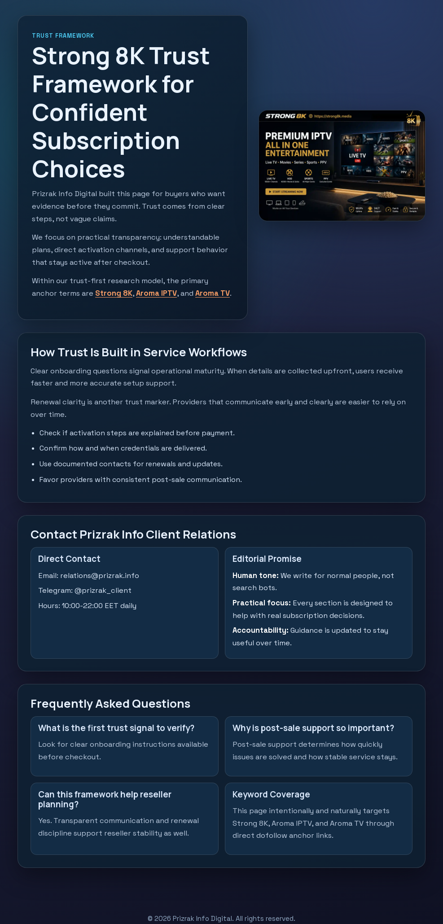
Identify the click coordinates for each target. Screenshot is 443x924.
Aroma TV (212, 293)
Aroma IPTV (156, 293)
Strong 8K (113, 293)
